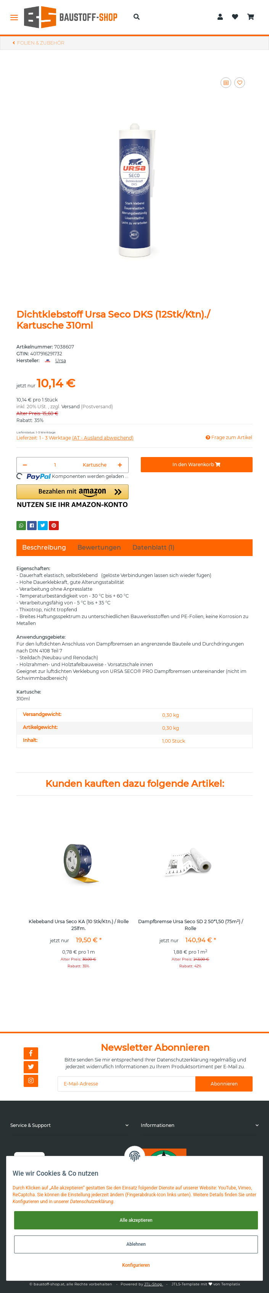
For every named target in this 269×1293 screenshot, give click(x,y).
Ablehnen (136, 1244)
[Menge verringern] (25, 465)
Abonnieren (224, 1084)
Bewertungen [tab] (99, 547)
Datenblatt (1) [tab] (153, 547)
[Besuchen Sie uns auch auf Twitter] (31, 1067)
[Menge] (55, 465)
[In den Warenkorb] (197, 464)
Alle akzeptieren (135, 1220)
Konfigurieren (136, 1265)
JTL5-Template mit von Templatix (206, 1284)
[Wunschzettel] (235, 17)
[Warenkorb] (251, 17)
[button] (136, 17)
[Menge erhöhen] (120, 465)
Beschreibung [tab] (44, 547)
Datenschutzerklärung (182, 1060)
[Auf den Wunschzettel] (239, 82)
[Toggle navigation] (14, 17)
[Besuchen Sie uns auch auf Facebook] (31, 1053)
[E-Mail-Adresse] (127, 1084)
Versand (70, 406)
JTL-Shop (153, 1284)
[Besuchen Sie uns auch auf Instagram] (31, 1081)
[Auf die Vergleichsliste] (226, 82)
